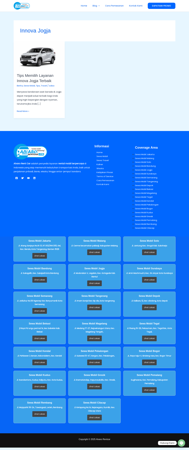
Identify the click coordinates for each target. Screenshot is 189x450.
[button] (101, 5)
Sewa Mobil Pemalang (146, 222)
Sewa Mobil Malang (145, 158)
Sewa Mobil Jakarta (145, 154)
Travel (45, 85)
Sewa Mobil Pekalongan (147, 206)
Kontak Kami (136, 5)
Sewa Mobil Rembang (146, 226)
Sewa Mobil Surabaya (146, 174)
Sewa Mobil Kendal (145, 202)
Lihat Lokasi (39, 258)
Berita (20, 85)
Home (88, 5)
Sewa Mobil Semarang (147, 178)
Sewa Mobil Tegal (144, 198)
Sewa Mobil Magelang (146, 194)
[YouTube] (28, 178)
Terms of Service (103, 176)
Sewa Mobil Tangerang (147, 182)
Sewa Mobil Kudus (144, 214)
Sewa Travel (100, 160)
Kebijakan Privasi (103, 172)
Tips (39, 85)
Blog (98, 5)
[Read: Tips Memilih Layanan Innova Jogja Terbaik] (39, 55)
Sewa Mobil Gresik (144, 218)
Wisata (98, 168)
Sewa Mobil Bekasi (144, 190)
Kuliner (98, 164)
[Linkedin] (34, 178)
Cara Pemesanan (116, 5)
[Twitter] (22, 178)
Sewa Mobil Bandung (146, 166)
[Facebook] (16, 178)
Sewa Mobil (30, 85)
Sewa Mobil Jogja (144, 170)
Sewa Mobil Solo (143, 162)
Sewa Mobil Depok (144, 186)
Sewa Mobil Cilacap (145, 230)
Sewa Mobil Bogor (144, 210)
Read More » (23, 111)
